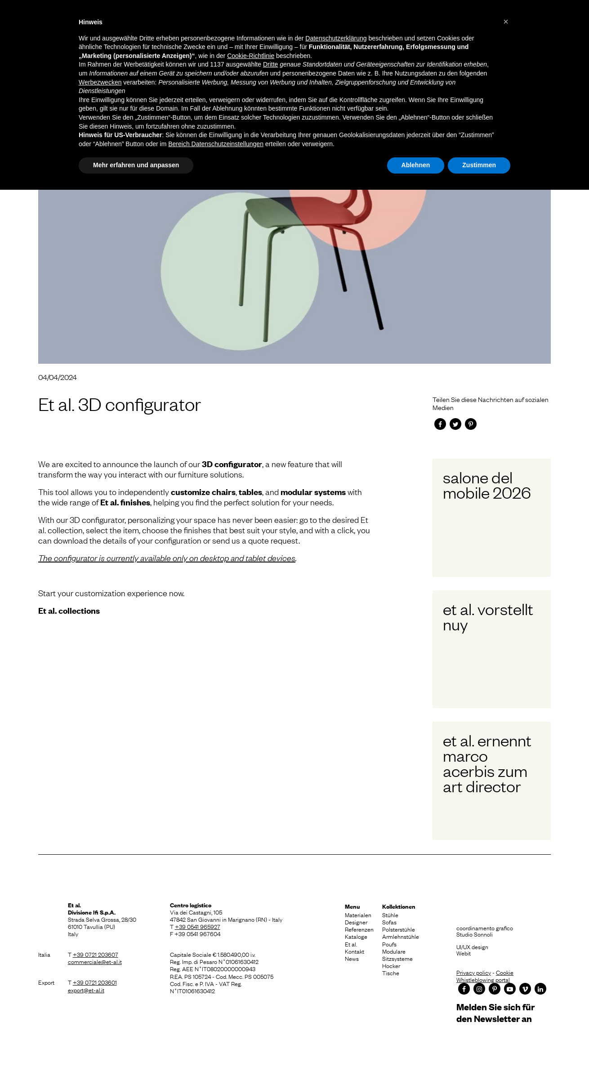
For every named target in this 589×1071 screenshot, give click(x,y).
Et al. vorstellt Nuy (488, 616)
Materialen (358, 914)
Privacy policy (473, 972)
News (352, 958)
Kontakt (354, 951)
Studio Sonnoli (474, 933)
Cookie (504, 972)
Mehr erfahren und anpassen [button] (136, 165)
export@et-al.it (86, 989)
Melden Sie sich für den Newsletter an (495, 1012)
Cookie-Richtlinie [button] (250, 55)
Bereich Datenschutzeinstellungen (215, 143)
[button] (506, 21)
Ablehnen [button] (416, 165)
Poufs (389, 943)
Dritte (270, 64)
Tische (390, 972)
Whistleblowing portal (483, 979)
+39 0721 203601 (95, 981)
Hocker (391, 965)
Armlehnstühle (400, 936)
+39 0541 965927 (197, 926)
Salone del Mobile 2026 (487, 484)
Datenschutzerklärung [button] (335, 38)
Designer (356, 921)
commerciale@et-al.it (95, 961)
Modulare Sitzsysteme (397, 954)
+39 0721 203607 (95, 954)
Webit (463, 952)
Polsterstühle (398, 929)
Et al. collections (69, 610)
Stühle (390, 914)
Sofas (389, 921)
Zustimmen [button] (479, 165)
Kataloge (356, 936)
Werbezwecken (100, 82)
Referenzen (359, 929)
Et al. (351, 943)
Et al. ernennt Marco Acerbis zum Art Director (487, 762)
